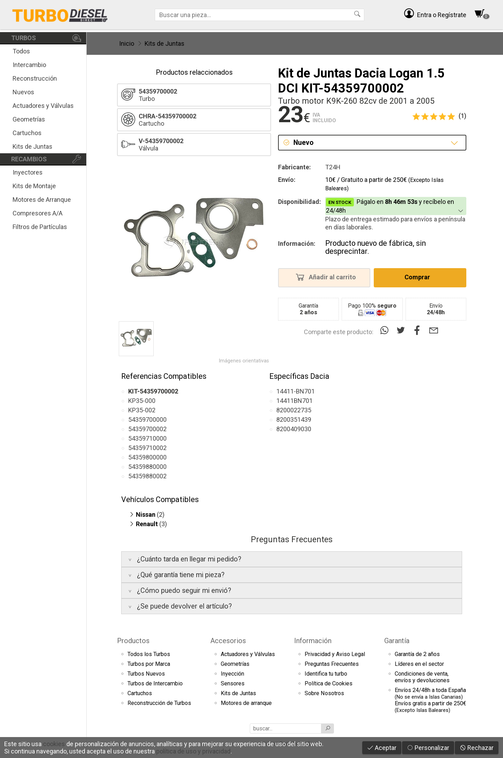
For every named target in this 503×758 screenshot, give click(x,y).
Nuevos (23, 92)
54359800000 (147, 457)
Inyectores (28, 172)
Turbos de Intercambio (155, 683)
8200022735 (293, 410)
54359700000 (147, 419)
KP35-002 (141, 410)
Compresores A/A (38, 213)
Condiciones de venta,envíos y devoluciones (422, 677)
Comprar (419, 276)
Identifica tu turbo (326, 673)
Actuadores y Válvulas (43, 105)
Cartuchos (27, 133)
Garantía (396, 640)
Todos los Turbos (148, 654)
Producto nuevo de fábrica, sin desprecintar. (375, 247)
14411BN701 (294, 400)
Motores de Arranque (42, 199)
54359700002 (147, 429)
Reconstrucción (35, 78)
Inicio (126, 43)
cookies (54, 744)
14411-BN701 (295, 391)
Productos (133, 640)
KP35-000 (141, 400)
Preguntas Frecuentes (332, 664)
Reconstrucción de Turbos (159, 703)
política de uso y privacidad (193, 751)
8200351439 (293, 419)
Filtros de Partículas (40, 226)
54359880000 (147, 466)
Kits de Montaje (34, 186)
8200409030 (293, 429)
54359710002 (147, 447)
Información (312, 640)
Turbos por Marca (148, 664)
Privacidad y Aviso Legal (335, 654)
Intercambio (29, 64)
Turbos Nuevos (146, 673)
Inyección (232, 673)
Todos (21, 51)
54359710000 (147, 438)
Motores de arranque (246, 703)
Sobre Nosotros (324, 693)
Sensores (233, 683)
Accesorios (228, 640)
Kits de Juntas (32, 146)
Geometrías (29, 119)
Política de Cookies (328, 683)
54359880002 (147, 476)
